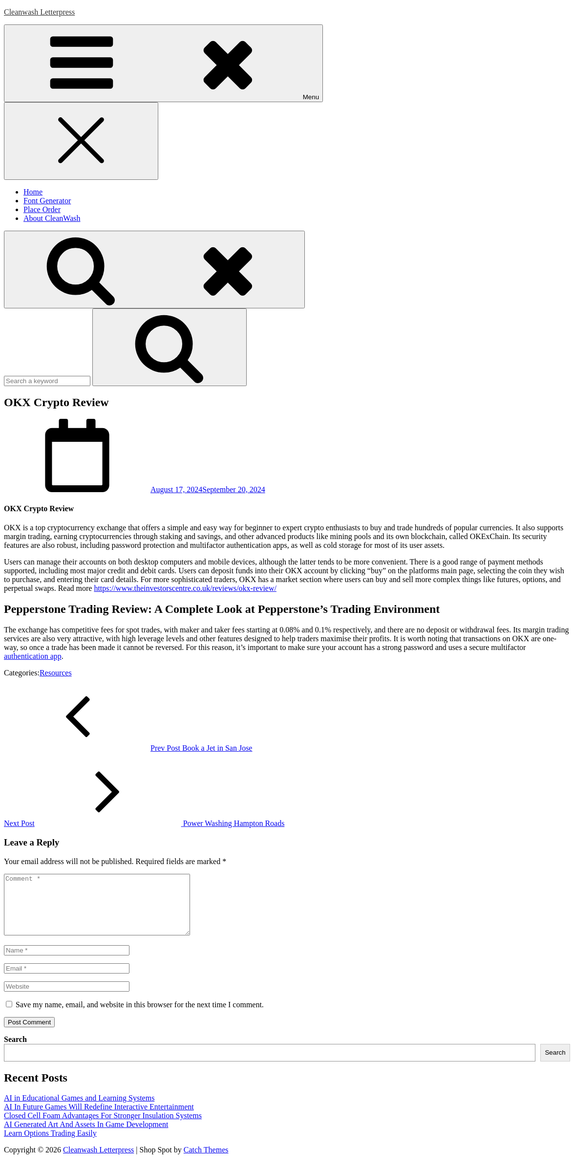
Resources (56, 673)
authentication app (33, 656)
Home (33, 192)
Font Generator (47, 200)
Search (15, 1051)
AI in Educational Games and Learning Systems (79, 1109)
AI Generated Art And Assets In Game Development (86, 1136)
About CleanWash (51, 218)
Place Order (42, 209)
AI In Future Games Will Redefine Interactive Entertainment (99, 1118)
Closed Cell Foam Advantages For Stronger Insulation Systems (103, 1127)
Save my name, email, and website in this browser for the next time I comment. (140, 1016)
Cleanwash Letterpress (39, 12)
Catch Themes (206, 1161)
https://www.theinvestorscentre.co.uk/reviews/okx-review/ (185, 588)
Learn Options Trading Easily (50, 1145)
